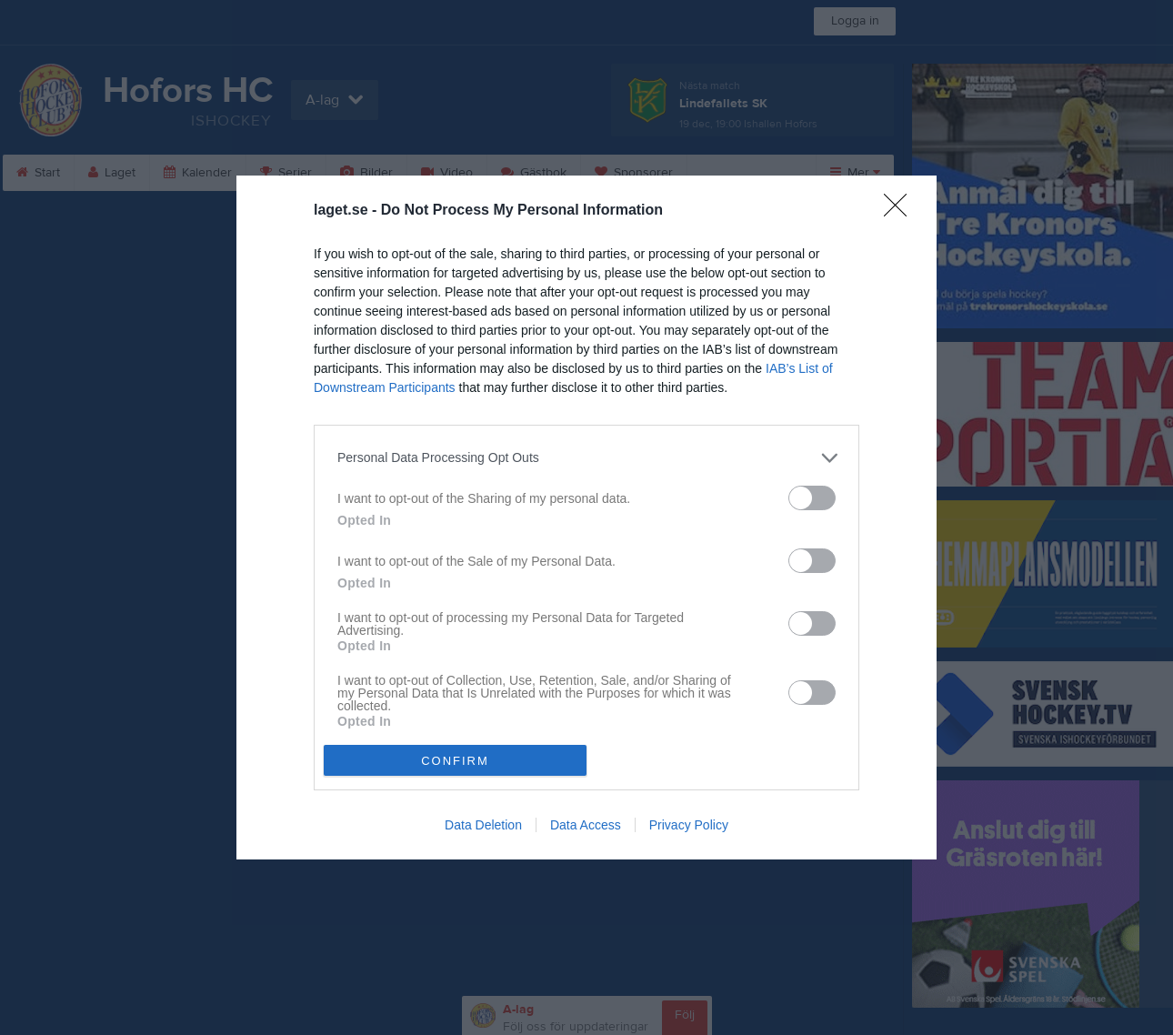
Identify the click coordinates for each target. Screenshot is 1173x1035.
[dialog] (586, 517)
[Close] (901, 211)
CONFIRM (455, 761)
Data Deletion (483, 825)
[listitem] (586, 457)
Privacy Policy (688, 825)
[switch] (812, 498)
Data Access (585, 825)
